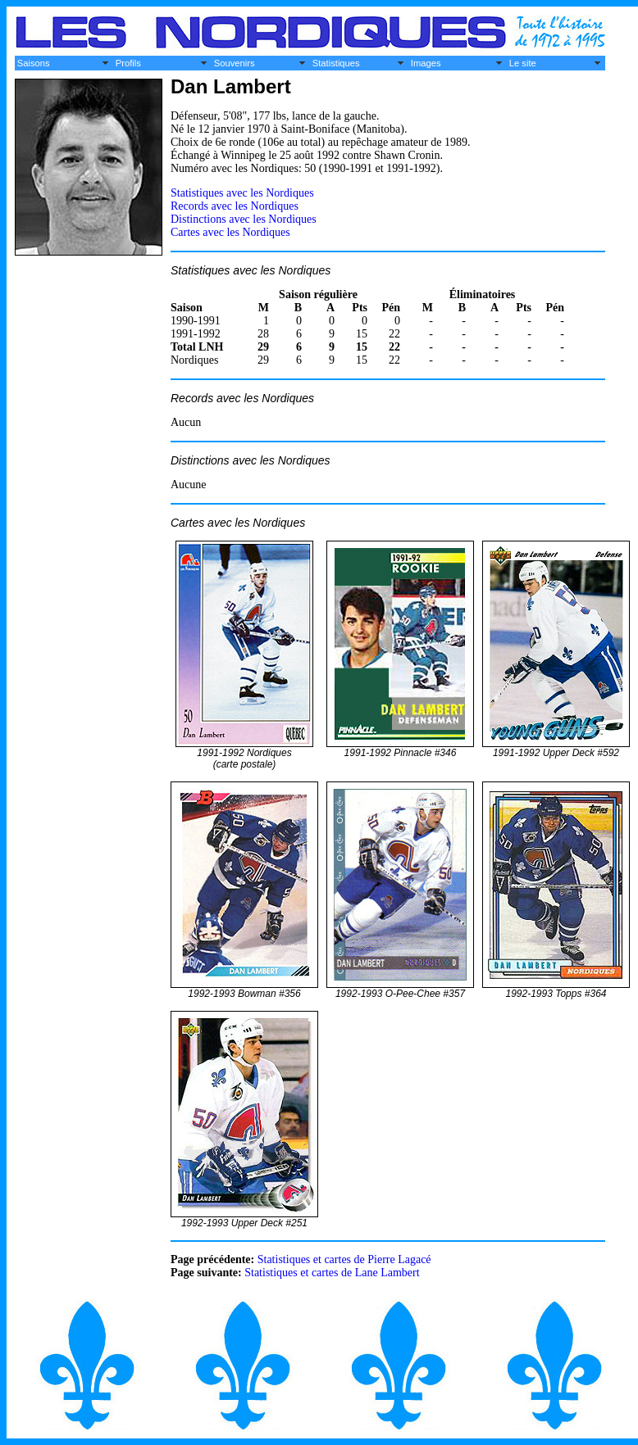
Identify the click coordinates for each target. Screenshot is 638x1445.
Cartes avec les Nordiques (230, 232)
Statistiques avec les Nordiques (242, 193)
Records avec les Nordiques (234, 206)
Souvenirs (234, 63)
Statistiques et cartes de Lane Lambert (331, 1272)
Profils (128, 63)
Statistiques (336, 63)
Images (426, 63)
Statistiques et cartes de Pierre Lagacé (344, 1259)
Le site (522, 63)
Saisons (33, 63)
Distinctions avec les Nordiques (244, 219)
